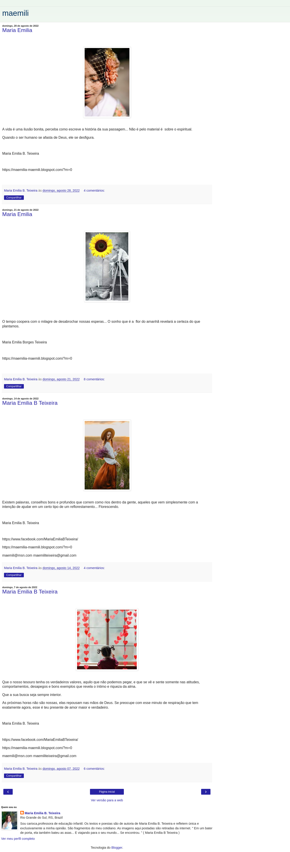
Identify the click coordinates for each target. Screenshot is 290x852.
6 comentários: (94, 768)
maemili (15, 13)
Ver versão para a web (107, 800)
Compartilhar (14, 197)
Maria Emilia (17, 30)
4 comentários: (94, 190)
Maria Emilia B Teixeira (29, 403)
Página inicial (107, 791)
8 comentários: (94, 379)
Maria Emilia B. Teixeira (42, 813)
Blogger (116, 847)
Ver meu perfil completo (18, 838)
